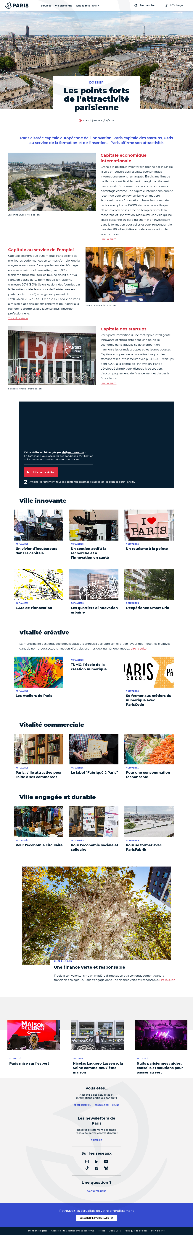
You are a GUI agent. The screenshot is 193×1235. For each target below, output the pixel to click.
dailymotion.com (73, 452)
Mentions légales (37, 1231)
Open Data (115, 1231)
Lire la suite (108, 239)
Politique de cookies (136, 1231)
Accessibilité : (72, 1231)
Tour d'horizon (18, 318)
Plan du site (158, 1231)
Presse (101, 1231)
